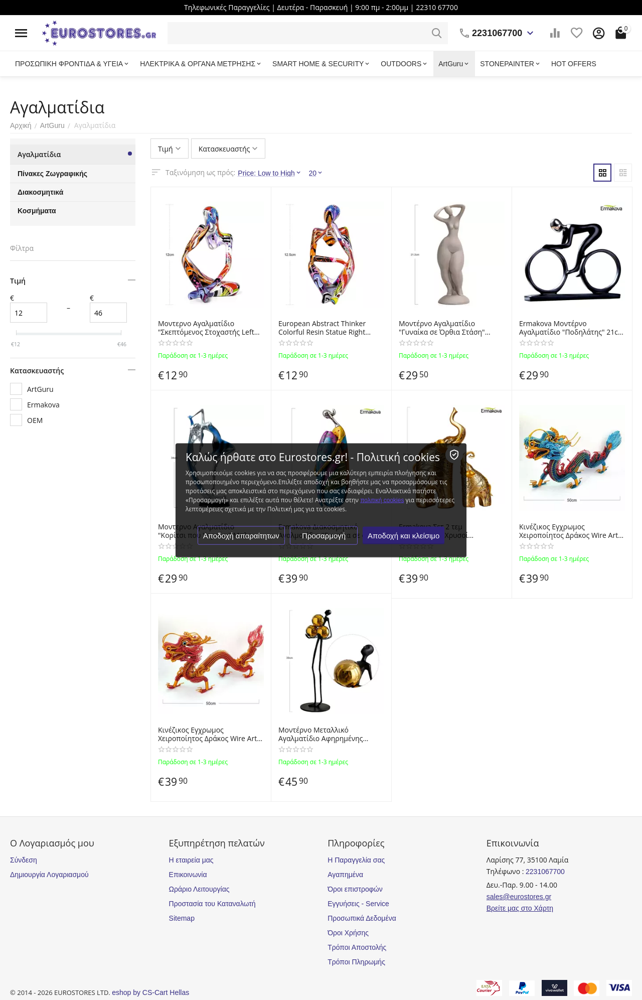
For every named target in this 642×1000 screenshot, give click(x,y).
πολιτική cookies (382, 499)
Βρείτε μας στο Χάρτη (520, 908)
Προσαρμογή (324, 535)
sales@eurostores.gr (519, 897)
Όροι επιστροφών (355, 889)
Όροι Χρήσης (348, 933)
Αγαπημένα (345, 875)
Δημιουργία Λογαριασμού (49, 875)
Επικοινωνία (188, 875)
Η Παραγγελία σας (356, 860)
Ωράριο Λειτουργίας (199, 889)
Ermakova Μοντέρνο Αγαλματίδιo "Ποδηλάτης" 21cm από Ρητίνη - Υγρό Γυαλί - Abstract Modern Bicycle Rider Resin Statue (571, 328)
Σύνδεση (23, 860)
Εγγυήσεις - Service (358, 904)
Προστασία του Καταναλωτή (212, 904)
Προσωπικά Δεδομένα (362, 918)
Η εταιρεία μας (191, 860)
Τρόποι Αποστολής (357, 947)
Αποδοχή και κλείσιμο (403, 535)
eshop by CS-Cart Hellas (150, 992)
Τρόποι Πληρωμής (356, 962)
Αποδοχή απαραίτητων (241, 535)
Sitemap (182, 918)
